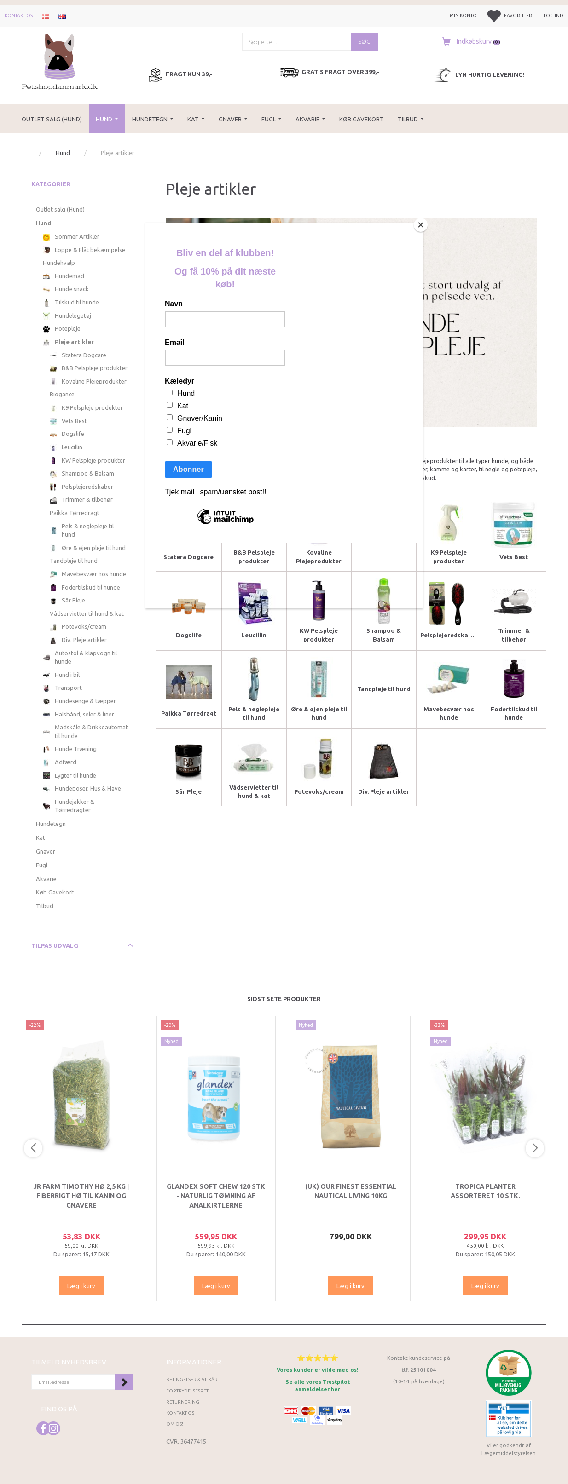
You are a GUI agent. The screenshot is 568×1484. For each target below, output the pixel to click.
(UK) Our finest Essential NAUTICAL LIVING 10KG (350, 1191)
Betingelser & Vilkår (192, 1379)
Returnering (182, 1401)
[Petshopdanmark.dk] (60, 61)
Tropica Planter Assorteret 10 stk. (485, 1191)
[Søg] (364, 42)
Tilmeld (124, 1382)
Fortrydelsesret (187, 1390)
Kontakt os (19, 15)
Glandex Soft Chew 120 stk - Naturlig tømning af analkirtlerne (216, 1196)
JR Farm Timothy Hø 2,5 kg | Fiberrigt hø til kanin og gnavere (81, 1196)
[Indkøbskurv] (469, 41)
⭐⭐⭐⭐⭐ (317, 1358)
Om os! (174, 1424)
